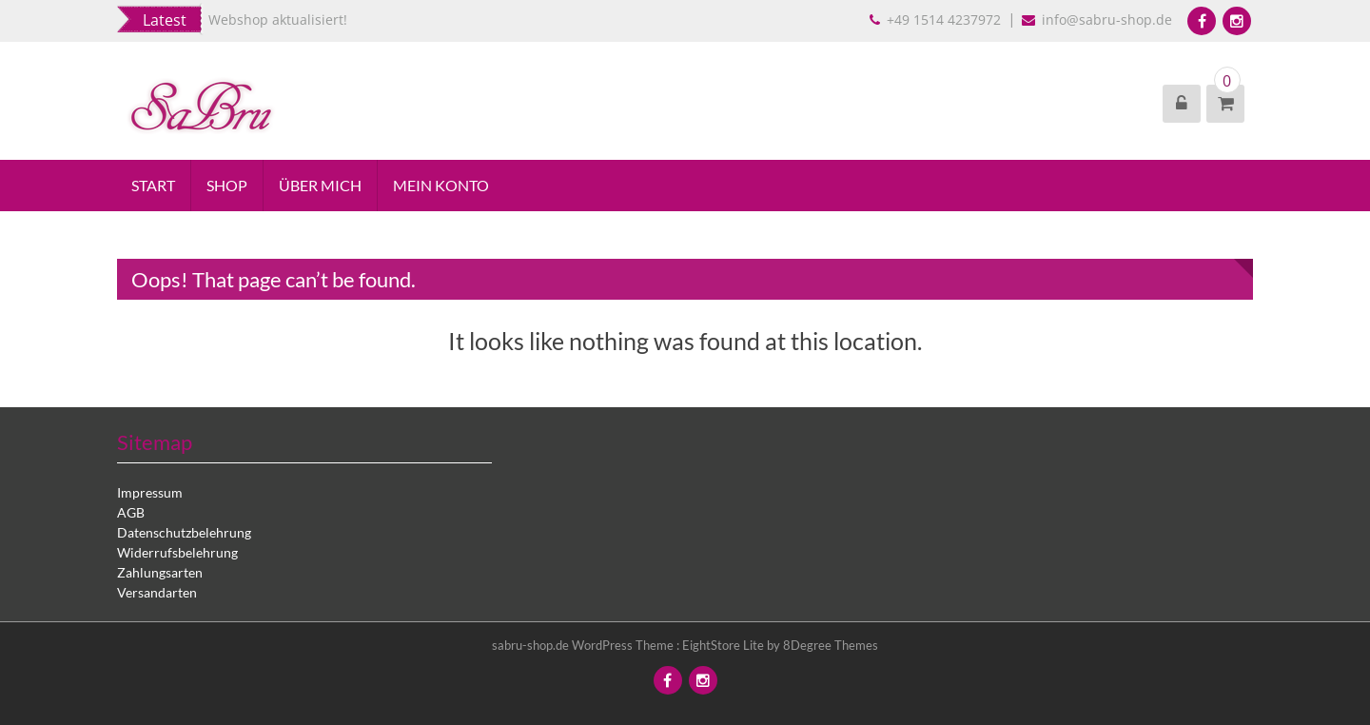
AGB (131, 512)
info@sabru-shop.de (1099, 19)
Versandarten (157, 592)
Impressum (150, 492)
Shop (226, 185)
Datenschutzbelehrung (184, 532)
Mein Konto (441, 185)
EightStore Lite (724, 645)
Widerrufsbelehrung (177, 552)
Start (153, 185)
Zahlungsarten (160, 572)
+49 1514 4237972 (937, 19)
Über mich (320, 185)
